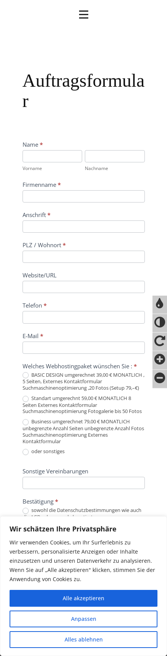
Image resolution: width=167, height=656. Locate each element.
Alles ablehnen (84, 639)
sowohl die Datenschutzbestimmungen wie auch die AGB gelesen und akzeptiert (82, 513)
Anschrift (36, 215)
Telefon (35, 305)
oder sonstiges (44, 451)
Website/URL (40, 275)
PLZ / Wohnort (44, 245)
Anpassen (83, 618)
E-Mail (33, 336)
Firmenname (42, 184)
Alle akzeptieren (83, 598)
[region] (83, 586)
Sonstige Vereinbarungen (55, 471)
